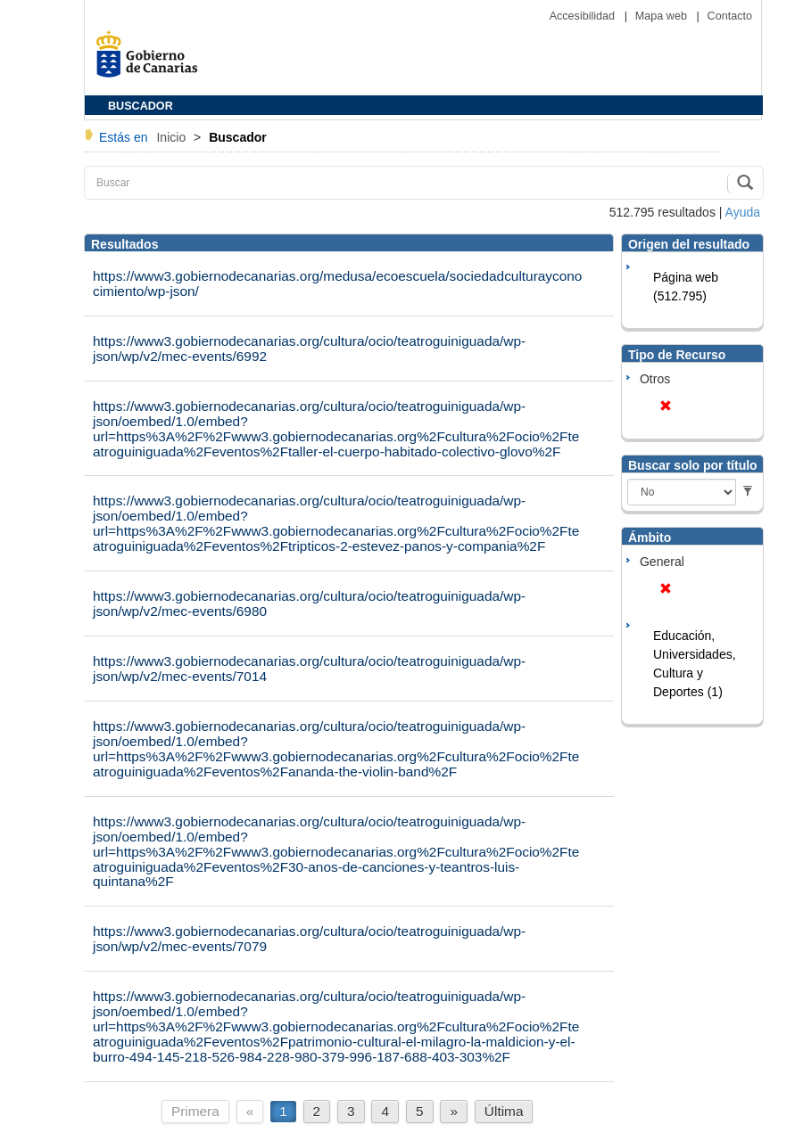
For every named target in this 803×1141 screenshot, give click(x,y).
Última (504, 1111)
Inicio (172, 137)
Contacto (730, 16)
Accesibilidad (584, 16)
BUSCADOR (140, 106)
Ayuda (742, 212)
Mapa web (663, 16)
